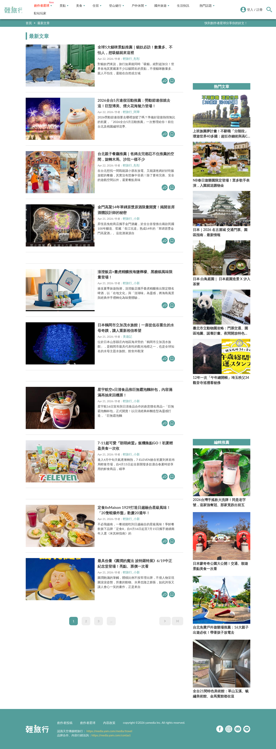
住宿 (97, 5)
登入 (250, 9)
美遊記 (127, 336)
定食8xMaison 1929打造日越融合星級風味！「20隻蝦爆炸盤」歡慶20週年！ (134, 510)
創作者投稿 (64, 722)
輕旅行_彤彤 (131, 58)
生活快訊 (183, 5)
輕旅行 (14, 10)
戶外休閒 (139, 5)
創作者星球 (43, 5)
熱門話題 (207, 5)
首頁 (29, 23)
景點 (64, 5)
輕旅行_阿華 (131, 112)
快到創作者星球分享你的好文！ (226, 23)
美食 (80, 5)
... (111, 621)
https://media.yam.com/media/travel (109, 731)
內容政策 (109, 722)
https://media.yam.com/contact (111, 735)
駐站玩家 (40, 13)
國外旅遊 (161, 5)
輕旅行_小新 (131, 218)
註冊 (259, 9)
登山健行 (116, 5)
